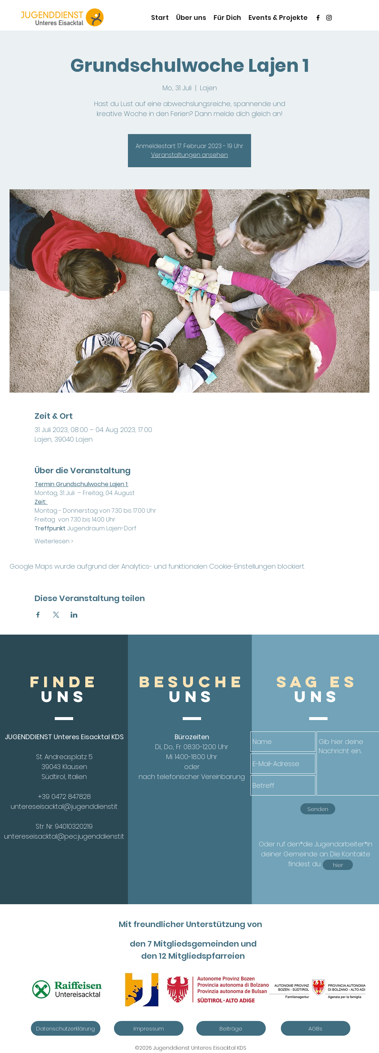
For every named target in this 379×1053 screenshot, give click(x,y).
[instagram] (329, 17)
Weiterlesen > (54, 541)
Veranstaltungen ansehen (189, 155)
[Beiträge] (231, 1028)
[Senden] (317, 808)
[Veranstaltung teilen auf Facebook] (38, 615)
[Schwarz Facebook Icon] (318, 17)
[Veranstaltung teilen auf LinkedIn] (74, 615)
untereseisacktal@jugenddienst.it (64, 806)
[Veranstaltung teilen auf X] (56, 615)
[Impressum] (148, 1028)
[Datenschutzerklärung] (65, 1028)
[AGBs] (315, 1028)
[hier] (338, 865)
